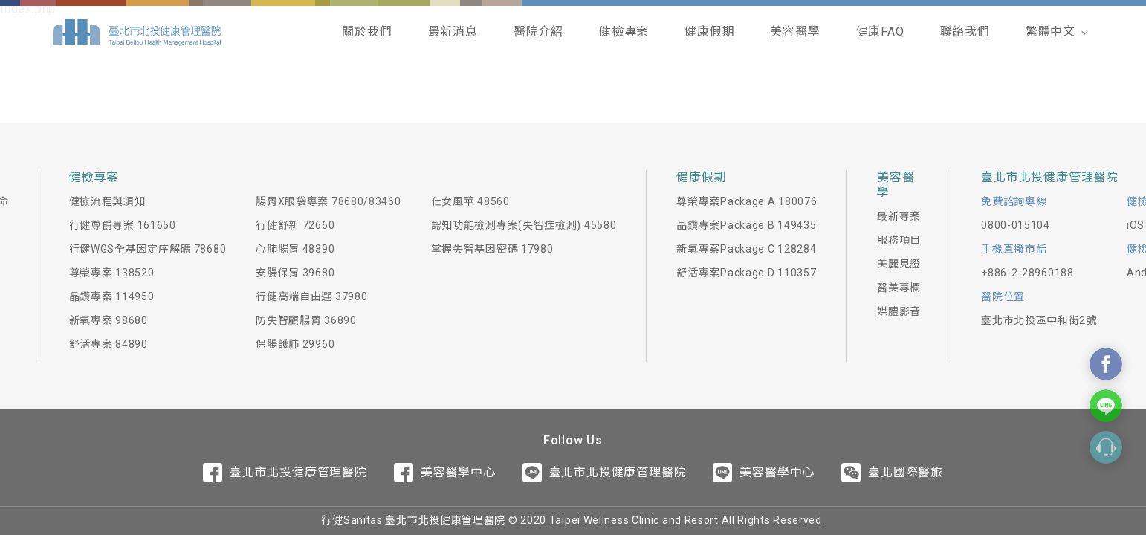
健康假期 (709, 32)
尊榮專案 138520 (112, 273)
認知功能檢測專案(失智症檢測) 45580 (524, 225)
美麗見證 (899, 264)
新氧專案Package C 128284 (746, 249)
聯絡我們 (965, 32)
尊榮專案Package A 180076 (746, 201)
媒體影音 (899, 311)
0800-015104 (1015, 225)
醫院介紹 (538, 32)
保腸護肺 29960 (295, 344)
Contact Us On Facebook (1106, 364)
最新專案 (899, 216)
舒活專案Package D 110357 (746, 273)
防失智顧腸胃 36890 (306, 320)
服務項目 (899, 240)
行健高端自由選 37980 (311, 296)
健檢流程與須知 (107, 201)
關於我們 (367, 32)
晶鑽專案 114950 (112, 296)
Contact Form (1106, 447)
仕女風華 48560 (470, 201)
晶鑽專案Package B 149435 (746, 225)
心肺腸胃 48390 (295, 249)
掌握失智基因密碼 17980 (492, 249)
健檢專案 (624, 32)
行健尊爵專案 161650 (122, 225)
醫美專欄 (899, 288)
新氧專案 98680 (108, 320)
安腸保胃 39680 (295, 273)
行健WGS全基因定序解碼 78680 (148, 249)
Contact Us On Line (1106, 405)
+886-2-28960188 (1027, 273)
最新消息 (453, 32)
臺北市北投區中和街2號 (1039, 320)
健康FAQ (880, 32)
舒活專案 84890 (108, 344)
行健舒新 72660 (295, 225)
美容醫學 (795, 32)
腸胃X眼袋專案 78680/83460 (328, 201)
